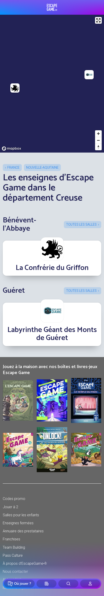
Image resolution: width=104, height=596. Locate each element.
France (13, 167)
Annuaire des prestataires (23, 531)
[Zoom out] (98, 140)
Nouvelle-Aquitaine (42, 167)
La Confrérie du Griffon (52, 268)
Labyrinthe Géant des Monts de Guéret (52, 334)
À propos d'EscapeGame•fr (25, 563)
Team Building (14, 547)
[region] (52, 84)
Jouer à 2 (10, 507)
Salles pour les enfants (21, 515)
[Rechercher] (68, 583)
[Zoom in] (98, 133)
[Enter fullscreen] (98, 20)
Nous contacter (15, 571)
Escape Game (52, 7)
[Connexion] (90, 583)
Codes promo (14, 499)
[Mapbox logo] (11, 148)
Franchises (11, 539)
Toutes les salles (81, 224)
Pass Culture (13, 555)
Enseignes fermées (18, 523)
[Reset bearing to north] (98, 147)
